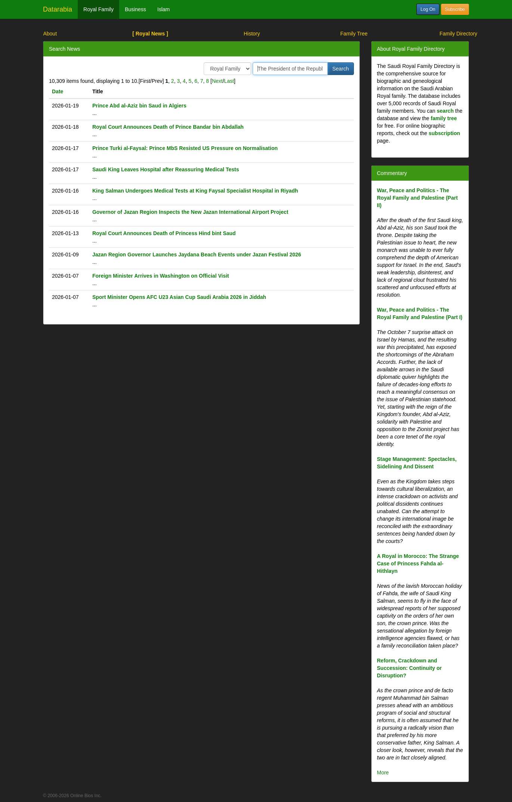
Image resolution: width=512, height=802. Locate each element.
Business (135, 9)
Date (57, 91)
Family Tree (353, 34)
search (445, 111)
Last (229, 81)
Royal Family (98, 9)
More (383, 773)
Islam (163, 9)
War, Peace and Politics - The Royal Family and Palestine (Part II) (417, 197)
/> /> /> (227, 68)
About (50, 34)
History (252, 34)
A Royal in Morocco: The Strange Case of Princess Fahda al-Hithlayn (418, 563)
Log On (427, 9)
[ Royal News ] (150, 34)
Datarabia (57, 9)
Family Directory (458, 34)
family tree (444, 118)
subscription (444, 133)
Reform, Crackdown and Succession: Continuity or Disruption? (409, 668)
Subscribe (455, 9)
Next (217, 81)
